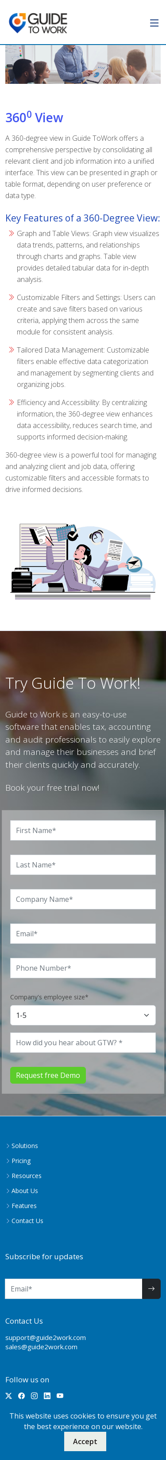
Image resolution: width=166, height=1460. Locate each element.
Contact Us (27, 1221)
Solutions (25, 1146)
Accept (85, 1441)
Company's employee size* (49, 997)
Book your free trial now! (52, 787)
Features (24, 1206)
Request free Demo (48, 1075)
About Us (25, 1191)
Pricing (21, 1161)
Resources (27, 1176)
